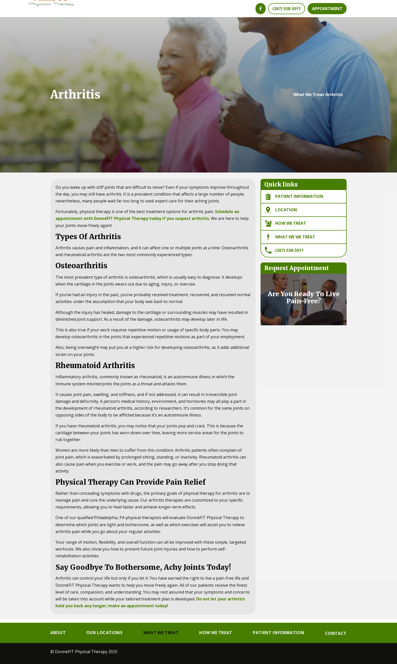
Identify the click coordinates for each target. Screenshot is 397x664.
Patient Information (278, 633)
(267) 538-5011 (284, 253)
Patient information (294, 200)
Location (281, 213)
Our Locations (104, 633)
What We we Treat (290, 240)
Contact (336, 633)
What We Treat (308, 98)
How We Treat (285, 226)
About (58, 633)
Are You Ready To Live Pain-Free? (304, 300)
